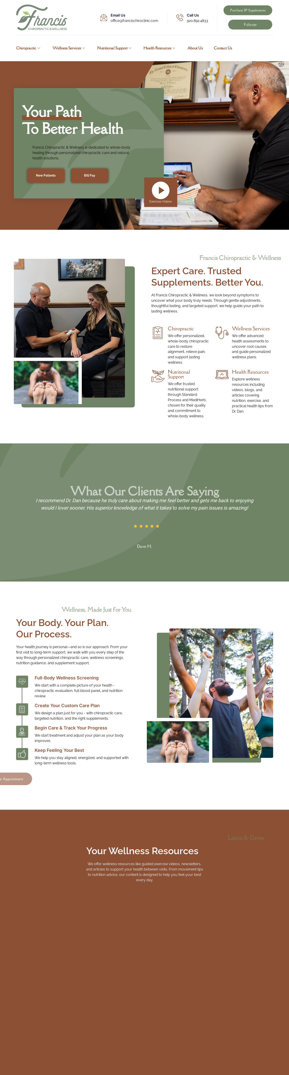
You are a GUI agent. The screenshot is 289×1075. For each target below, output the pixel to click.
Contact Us (223, 48)
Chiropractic (28, 48)
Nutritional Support (114, 48)
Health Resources (159, 48)
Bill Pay (89, 175)
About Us (195, 48)
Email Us (118, 15)
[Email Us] (103, 17)
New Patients (46, 175)
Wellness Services (69, 48)
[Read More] (180, 345)
